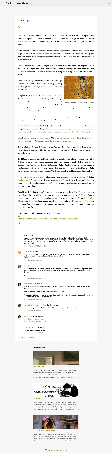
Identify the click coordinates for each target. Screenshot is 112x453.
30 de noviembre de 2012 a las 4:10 (35, 333)
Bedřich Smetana (57, 213)
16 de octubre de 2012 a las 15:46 (35, 299)
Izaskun (26, 251)
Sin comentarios (38, 398)
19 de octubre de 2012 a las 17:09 (35, 322)
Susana (46, 54)
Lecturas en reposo (39, 366)
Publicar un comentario (26, 337)
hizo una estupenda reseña (71, 132)
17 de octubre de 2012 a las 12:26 (35, 310)
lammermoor (28, 284)
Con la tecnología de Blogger (56, 450)
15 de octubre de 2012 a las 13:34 (35, 278)
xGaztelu (26, 266)
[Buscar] (33, 3)
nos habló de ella (24, 180)
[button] (19, 27)
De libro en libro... (18, 3)
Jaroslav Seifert (43, 218)
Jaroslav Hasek (31, 218)
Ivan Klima (22, 218)
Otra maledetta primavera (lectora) (44, 430)
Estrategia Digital (29, 327)
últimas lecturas (73, 218)
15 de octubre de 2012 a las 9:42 (35, 246)
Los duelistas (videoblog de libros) (35, 305)
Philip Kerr (62, 218)
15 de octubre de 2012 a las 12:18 (35, 260)
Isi (24, 235)
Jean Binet (54, 218)
